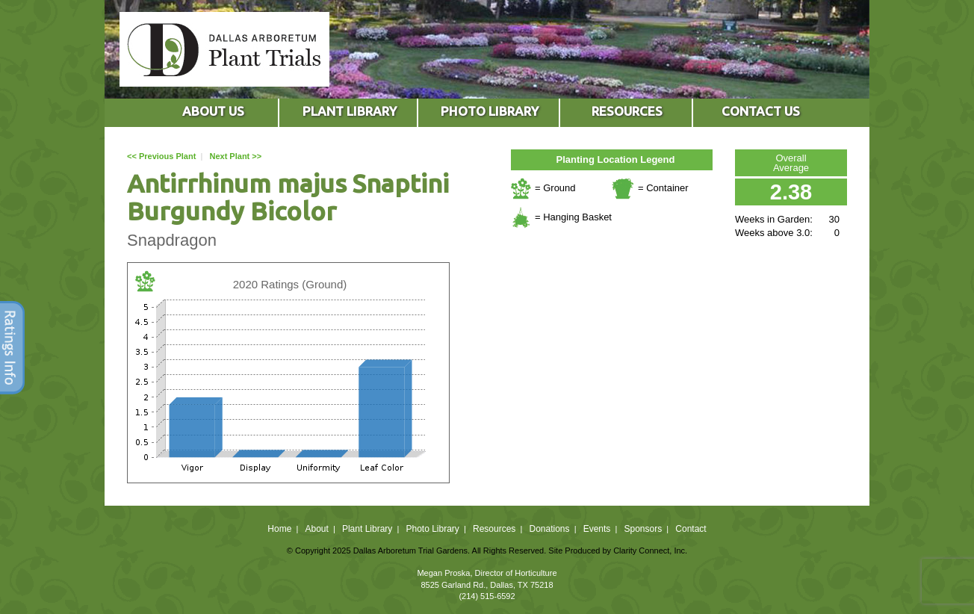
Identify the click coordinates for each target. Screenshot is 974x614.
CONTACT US (761, 111)
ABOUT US (213, 111)
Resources (494, 529)
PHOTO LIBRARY (490, 111)
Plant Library (367, 529)
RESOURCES (627, 111)
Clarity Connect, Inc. (650, 550)
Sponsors (643, 529)
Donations (549, 529)
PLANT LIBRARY (350, 111)
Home (279, 529)
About (316, 529)
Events (597, 529)
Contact (690, 529)
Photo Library (432, 529)
